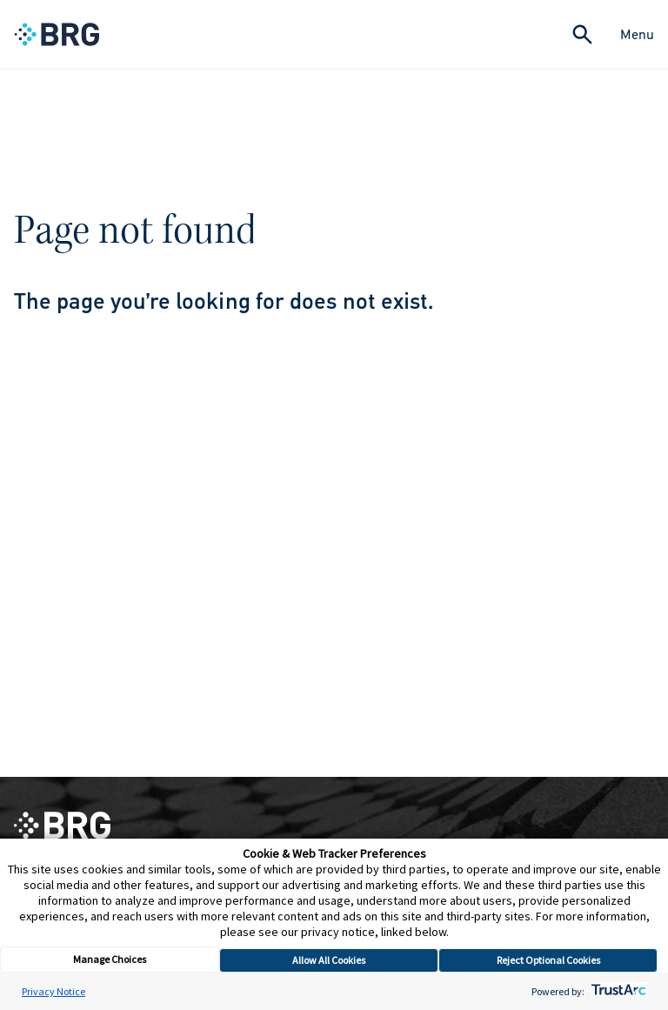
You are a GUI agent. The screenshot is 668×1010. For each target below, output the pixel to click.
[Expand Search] (582, 34)
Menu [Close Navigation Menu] (637, 34)
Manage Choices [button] (109, 959)
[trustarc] (617, 991)
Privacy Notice (53, 991)
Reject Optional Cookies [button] (548, 960)
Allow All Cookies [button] (328, 960)
